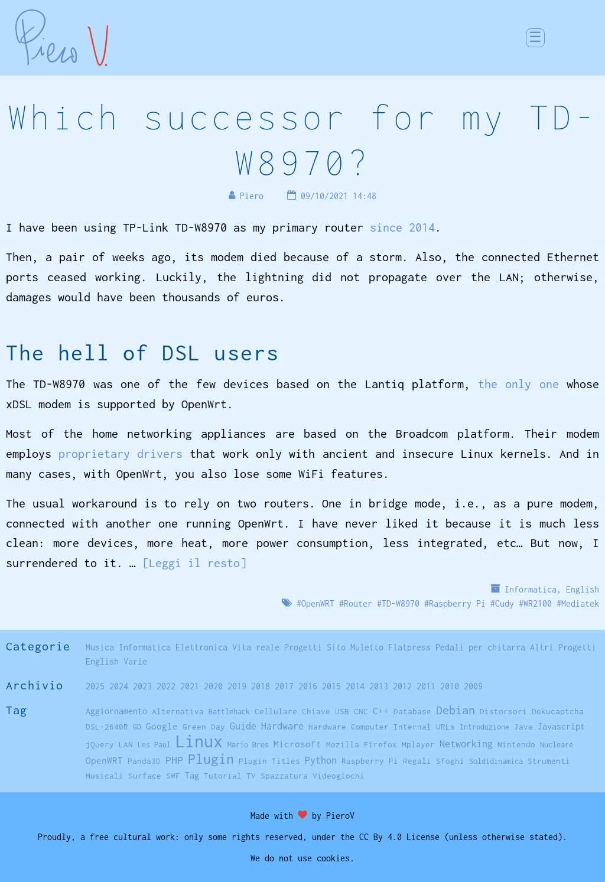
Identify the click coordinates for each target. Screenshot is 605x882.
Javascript (561, 726)
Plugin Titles (269, 761)
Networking (466, 743)
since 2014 (402, 227)
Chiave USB (325, 711)
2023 (142, 686)
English (582, 589)
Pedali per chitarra (480, 647)
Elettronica (201, 647)
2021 (189, 686)
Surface (144, 775)
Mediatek (580, 603)
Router (358, 603)
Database (412, 711)
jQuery (100, 744)
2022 (166, 686)
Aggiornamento (116, 711)
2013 (378, 686)
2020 (213, 686)
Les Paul (154, 744)
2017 (284, 686)
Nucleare (556, 744)
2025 (95, 686)
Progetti (303, 647)
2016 (307, 686)
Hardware (282, 725)
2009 (473, 686)
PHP (174, 760)
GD (137, 726)
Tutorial (223, 775)
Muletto (366, 647)
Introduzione (484, 726)
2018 (260, 686)
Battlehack (229, 711)
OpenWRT (317, 603)
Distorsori (503, 711)
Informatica (531, 589)
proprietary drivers (120, 453)
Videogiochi (339, 775)
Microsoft (297, 743)
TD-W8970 (400, 603)
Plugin (211, 759)
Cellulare (276, 711)
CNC (361, 711)
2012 (402, 686)
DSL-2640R (107, 726)
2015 (331, 686)
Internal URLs (424, 726)
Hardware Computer (348, 726)
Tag (192, 775)
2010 (449, 686)
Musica (100, 647)
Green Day (204, 726)
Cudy (504, 603)
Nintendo (516, 744)
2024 (118, 686)
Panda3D (144, 761)
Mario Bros (248, 744)
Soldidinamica (496, 761)
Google (162, 726)
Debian (455, 710)
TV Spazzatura (277, 775)
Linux (199, 741)
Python (321, 760)
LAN (126, 744)
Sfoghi (450, 761)
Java (523, 726)
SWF (173, 775)
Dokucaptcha (558, 711)
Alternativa (178, 711)
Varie (135, 661)
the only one (518, 383)
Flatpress (409, 647)
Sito (336, 647)
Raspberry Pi (457, 603)
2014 (355, 686)
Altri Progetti (563, 647)
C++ (381, 711)
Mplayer (418, 744)
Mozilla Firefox (361, 744)
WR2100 (537, 603)
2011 (426, 686)
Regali (417, 761)
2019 (236, 686)
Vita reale (255, 647)
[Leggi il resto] (194, 562)
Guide (243, 726)
